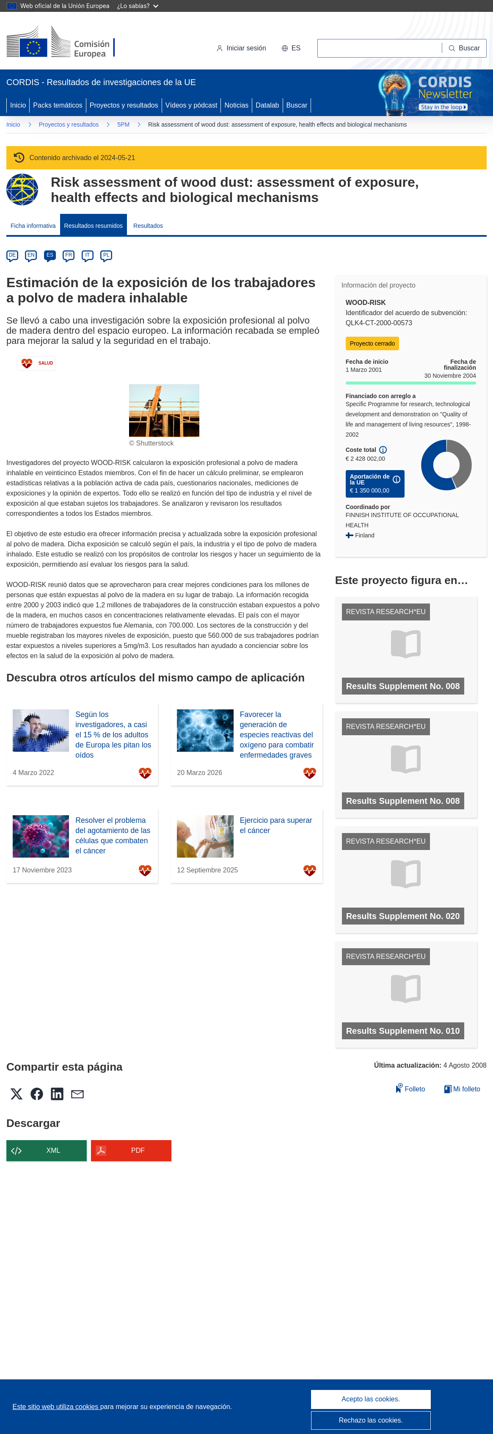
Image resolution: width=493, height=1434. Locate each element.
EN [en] (31, 255)
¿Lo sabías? (137, 5)
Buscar (297, 105)
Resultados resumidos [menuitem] (93, 225)
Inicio (18, 105)
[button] (291, 48)
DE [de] (12, 255)
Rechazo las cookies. (371, 1420)
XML (54, 1150)
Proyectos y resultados (124, 105)
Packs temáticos (57, 105)
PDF (138, 1150)
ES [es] (50, 255)
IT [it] (87, 255)
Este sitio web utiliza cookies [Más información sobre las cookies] (56, 1406)
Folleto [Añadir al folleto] (410, 1088)
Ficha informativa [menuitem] (33, 225)
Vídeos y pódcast (191, 105)
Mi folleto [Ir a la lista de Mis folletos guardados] (462, 1089)
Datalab (267, 105)
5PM (123, 124)
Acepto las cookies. (371, 1399)
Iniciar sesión (241, 48)
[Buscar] (464, 48)
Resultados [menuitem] (148, 225)
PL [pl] (106, 255)
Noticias (236, 105)
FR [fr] (68, 255)
